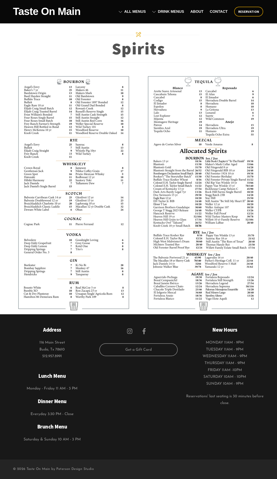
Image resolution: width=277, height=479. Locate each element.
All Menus (132, 11)
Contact (219, 11)
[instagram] (131, 331)
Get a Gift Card (138, 350)
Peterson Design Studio (75, 469)
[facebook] (145, 331)
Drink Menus (168, 11)
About (196, 11)
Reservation (248, 12)
